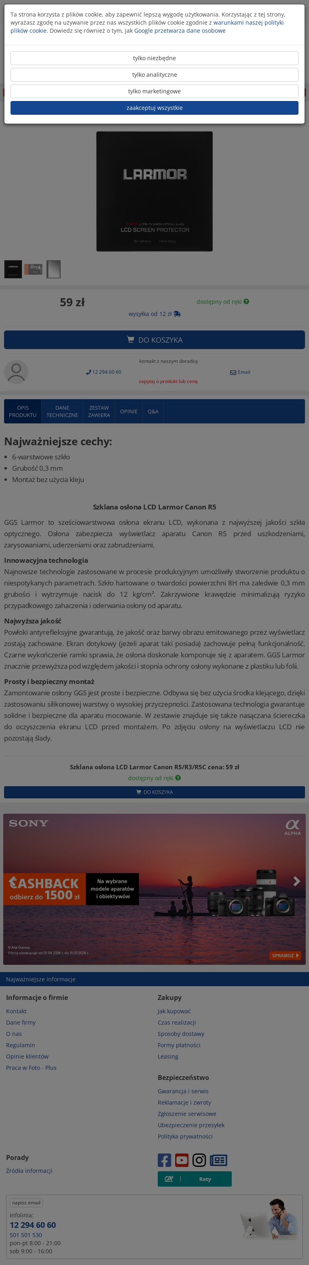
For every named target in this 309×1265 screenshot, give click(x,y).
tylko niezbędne (154, 58)
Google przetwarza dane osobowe (180, 30)
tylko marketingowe (154, 91)
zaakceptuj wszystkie (155, 108)
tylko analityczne (154, 74)
